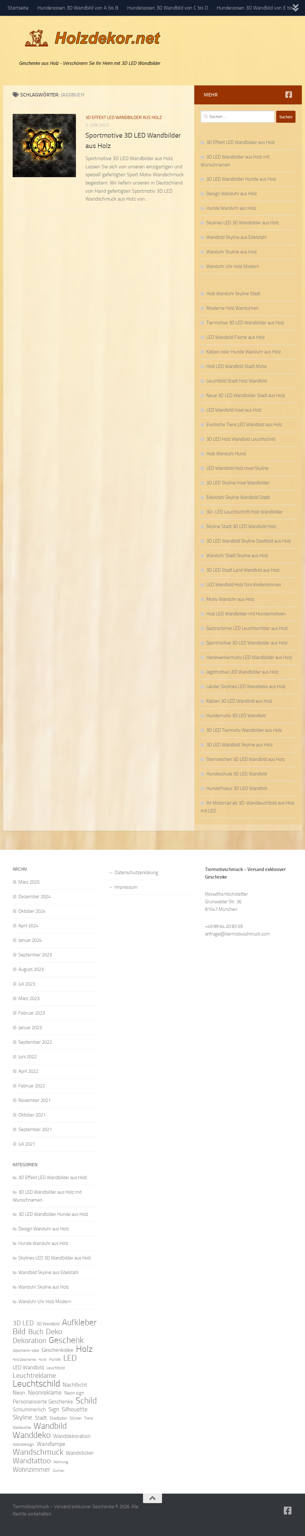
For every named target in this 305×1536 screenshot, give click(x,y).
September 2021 (35, 1129)
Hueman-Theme (98, 1522)
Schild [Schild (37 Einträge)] (86, 1400)
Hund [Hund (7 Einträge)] (43, 1360)
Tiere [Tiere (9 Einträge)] (88, 1418)
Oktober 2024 (32, 911)
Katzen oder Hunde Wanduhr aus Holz (243, 352)
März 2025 (29, 882)
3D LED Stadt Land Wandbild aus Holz (243, 570)
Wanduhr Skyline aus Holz (231, 252)
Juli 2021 (26, 1144)
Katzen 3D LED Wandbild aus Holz (239, 701)
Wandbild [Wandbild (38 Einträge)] (50, 1426)
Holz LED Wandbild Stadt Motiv (236, 366)
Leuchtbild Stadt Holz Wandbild (236, 381)
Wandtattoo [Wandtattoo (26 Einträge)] (32, 1460)
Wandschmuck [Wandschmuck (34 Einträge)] (38, 1452)
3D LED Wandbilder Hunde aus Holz (241, 179)
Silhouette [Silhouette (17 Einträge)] (75, 1409)
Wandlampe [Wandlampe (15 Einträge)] (51, 1443)
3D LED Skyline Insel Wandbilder (238, 483)
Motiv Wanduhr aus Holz (230, 599)
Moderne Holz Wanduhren (232, 308)
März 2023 (29, 998)
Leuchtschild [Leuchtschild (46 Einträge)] (36, 1384)
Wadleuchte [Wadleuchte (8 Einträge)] (22, 1427)
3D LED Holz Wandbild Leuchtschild (240, 439)
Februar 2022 (31, 1086)
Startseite (18, 8)
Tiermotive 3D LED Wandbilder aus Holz (245, 323)
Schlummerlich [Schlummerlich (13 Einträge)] (29, 1409)
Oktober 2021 (32, 1115)
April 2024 (28, 926)
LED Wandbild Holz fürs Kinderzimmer (243, 585)
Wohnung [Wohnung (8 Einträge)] (60, 1462)
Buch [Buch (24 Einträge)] (35, 1332)
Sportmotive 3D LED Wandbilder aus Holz (247, 643)
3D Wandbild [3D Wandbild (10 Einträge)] (47, 1324)
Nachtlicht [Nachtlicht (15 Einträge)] (75, 1384)
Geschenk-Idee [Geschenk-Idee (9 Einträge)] (26, 1350)
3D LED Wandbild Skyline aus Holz (239, 745)
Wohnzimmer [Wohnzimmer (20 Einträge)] (31, 1469)
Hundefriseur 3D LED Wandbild (236, 788)
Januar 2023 (30, 1027)
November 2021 (34, 1100)
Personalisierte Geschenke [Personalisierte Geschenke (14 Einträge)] (43, 1401)
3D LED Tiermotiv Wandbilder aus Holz (244, 730)
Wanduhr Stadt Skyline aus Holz (237, 555)
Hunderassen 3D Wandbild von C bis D (167, 8)
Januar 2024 (30, 940)
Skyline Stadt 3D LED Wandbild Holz (241, 526)
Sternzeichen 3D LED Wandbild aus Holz (245, 759)
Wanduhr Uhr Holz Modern (232, 266)
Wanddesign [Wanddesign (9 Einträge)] (23, 1444)
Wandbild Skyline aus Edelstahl (236, 237)
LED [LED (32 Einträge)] (70, 1358)
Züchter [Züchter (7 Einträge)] (59, 1471)
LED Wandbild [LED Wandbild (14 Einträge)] (28, 1367)
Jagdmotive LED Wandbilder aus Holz (242, 672)
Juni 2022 (27, 1057)
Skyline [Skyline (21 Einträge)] (22, 1417)
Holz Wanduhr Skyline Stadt (233, 293)
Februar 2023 (31, 1013)
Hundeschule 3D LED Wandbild (236, 774)
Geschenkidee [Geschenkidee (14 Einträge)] (57, 1350)
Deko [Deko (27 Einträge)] (54, 1331)
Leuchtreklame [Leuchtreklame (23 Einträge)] (34, 1375)
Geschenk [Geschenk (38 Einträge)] (66, 1340)
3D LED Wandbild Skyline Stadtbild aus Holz (248, 541)
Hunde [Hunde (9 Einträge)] (55, 1359)
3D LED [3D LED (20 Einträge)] (23, 1323)
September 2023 (35, 955)
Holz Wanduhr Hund (226, 454)
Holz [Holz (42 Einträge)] (84, 1349)
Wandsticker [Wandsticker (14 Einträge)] (80, 1453)
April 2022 (28, 1071)
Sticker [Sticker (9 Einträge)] (76, 1418)
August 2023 (31, 969)
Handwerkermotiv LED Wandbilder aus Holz (249, 657)
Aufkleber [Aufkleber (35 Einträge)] (79, 1322)
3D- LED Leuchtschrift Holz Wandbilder (244, 512)
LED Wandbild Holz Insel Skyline (237, 468)
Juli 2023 (26, 984)
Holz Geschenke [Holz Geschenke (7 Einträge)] (24, 1360)
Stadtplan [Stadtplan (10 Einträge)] (58, 1418)
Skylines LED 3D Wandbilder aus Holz (242, 223)
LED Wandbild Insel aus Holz (234, 410)
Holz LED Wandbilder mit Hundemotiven (246, 614)
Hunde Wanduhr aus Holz (231, 208)
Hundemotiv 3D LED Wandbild (236, 715)
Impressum (126, 887)
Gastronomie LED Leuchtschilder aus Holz (247, 628)
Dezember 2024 (34, 896)
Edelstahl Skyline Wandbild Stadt (238, 497)
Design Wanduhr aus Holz (231, 193)
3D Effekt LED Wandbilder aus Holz (123, 117)
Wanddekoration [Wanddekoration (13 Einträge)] (71, 1436)
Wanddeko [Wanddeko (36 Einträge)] (32, 1435)
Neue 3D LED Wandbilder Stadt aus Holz (245, 395)
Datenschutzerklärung (136, 872)
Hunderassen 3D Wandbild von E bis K (257, 8)
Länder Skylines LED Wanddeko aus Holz (246, 686)
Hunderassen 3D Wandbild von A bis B (77, 8)
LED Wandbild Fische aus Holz (235, 337)
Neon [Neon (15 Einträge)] (19, 1392)
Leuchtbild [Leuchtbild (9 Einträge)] (56, 1367)
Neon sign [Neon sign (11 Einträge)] (74, 1393)
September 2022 (35, 1042)
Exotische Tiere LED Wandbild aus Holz (244, 424)
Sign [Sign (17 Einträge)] (53, 1409)
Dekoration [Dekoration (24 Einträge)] (29, 1341)
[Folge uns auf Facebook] (288, 94)
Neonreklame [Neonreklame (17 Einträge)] (45, 1392)
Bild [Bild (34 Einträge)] (19, 1331)
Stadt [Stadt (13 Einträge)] (41, 1418)
